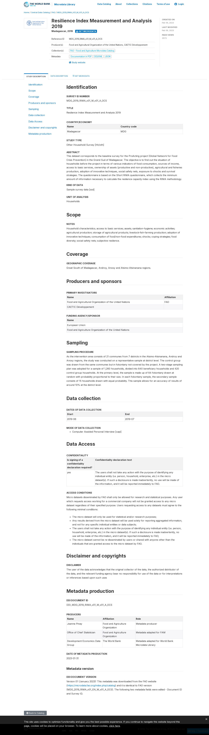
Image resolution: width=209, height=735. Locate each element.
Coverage (33, 96)
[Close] (206, 719)
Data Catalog (104, 4)
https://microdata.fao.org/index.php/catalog (91, 685)
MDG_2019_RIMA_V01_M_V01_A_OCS (73, 12)
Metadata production (39, 133)
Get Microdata (86, 31)
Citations (147, 4)
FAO (53, 12)
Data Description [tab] (59, 76)
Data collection (36, 115)
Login (179, 4)
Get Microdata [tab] (81, 75)
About (119, 4)
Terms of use (163, 4)
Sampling (33, 108)
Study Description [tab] (36, 76)
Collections (132, 4)
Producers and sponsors (42, 102)
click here (114, 725)
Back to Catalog (35, 712)
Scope (32, 90)
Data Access (35, 121)
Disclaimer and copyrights (42, 127)
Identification (35, 84)
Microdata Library (64, 4)
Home (26, 12)
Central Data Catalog (40, 12)
